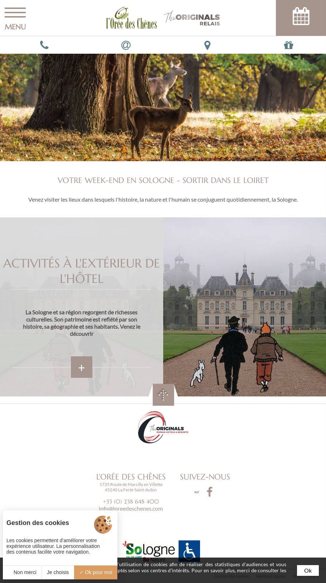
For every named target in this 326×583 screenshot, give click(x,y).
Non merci (22, 572)
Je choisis (58, 572)
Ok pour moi (95, 572)
